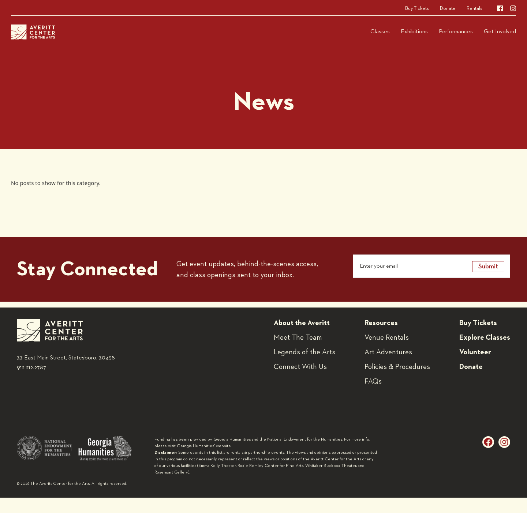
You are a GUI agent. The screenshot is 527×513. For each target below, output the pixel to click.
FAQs (373, 381)
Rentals (474, 8)
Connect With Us (300, 366)
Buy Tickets (417, 8)
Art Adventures (388, 352)
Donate (448, 8)
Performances (456, 32)
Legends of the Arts (304, 352)
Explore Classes (484, 337)
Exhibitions (414, 32)
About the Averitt (302, 323)
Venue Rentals (387, 337)
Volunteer (475, 352)
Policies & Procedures (397, 366)
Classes (380, 32)
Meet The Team (298, 337)
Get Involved (500, 32)
